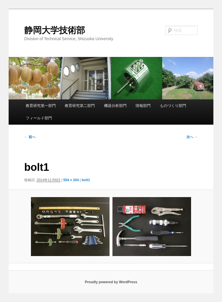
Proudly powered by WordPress (111, 282)
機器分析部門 (115, 105)
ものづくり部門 (173, 105)
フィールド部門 (39, 118)
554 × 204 (71, 180)
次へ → (192, 137)
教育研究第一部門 (41, 105)
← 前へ (30, 137)
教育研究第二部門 (80, 105)
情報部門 (143, 105)
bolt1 (86, 180)
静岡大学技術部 (54, 30)
